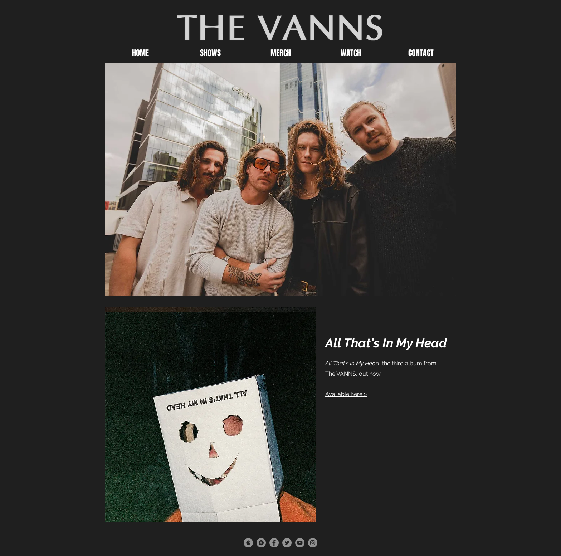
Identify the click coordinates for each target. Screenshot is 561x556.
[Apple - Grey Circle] (248, 542)
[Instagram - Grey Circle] (312, 542)
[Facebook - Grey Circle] (274, 542)
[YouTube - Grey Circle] (299, 542)
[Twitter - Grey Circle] (287, 542)
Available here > (346, 394)
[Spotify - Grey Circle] (261, 542)
